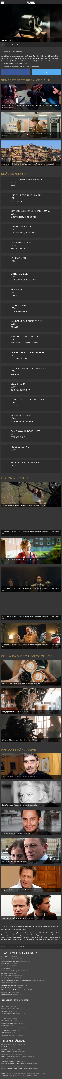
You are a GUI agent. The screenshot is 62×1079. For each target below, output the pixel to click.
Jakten (3, 1006)
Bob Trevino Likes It (6, 959)
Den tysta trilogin (5, 978)
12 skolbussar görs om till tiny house (10, 1061)
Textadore (3, 1070)
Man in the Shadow (15, 63)
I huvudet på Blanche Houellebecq (10, 961)
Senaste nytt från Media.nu (26, 80)
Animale (3, 982)
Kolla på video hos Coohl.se (26, 656)
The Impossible (5, 1030)
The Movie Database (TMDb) (51, 933)
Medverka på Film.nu (6, 1051)
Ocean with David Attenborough (9, 970)
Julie (2, 1032)
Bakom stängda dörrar (7, 1023)
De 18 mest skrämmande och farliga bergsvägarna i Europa (16, 1063)
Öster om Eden (49, 58)
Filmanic (3, 1056)
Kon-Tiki (3, 1020)
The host (3, 1018)
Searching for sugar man (7, 1035)
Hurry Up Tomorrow (6, 987)
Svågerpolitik (4, 1075)
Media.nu (3, 1073)
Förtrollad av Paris (6, 1016)
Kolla (2, 1066)
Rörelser (3, 963)
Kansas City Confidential (23, 61)
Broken (3, 1025)
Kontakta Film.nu (5, 1047)
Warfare (3, 968)
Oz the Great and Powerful (8, 1028)
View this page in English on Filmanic (12, 51)
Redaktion (4, 1049)
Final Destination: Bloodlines (8, 985)
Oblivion (3, 1011)
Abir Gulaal (4, 973)
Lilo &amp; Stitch (5, 992)
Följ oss (3, 1054)
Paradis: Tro (4, 1008)
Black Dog (4, 956)
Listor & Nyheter (16, 478)
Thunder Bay (5, 61)
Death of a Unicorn (6, 975)
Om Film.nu (4, 1044)
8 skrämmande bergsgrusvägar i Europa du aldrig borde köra (16, 1068)
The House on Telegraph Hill (47, 61)
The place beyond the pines (8, 1013)
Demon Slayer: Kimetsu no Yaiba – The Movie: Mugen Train (16, 980)
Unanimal (3, 966)
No (2, 1004)
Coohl (2, 1059)
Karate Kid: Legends (6, 994)
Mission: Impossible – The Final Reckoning (12, 990)
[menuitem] (3, 946)
